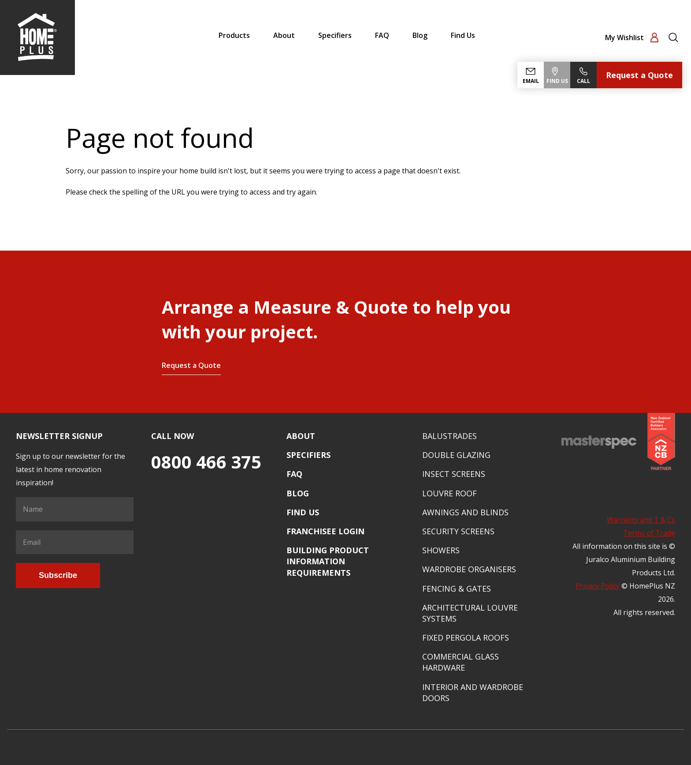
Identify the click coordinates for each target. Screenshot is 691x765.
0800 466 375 (206, 462)
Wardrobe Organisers (469, 569)
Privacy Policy (598, 586)
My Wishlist (625, 37)
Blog (419, 35)
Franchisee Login (325, 531)
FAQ (382, 35)
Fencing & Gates (456, 588)
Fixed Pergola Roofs (465, 637)
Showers (441, 550)
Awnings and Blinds (465, 512)
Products (234, 35)
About (284, 35)
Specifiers (335, 35)
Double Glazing (456, 455)
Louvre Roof (449, 493)
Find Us (463, 35)
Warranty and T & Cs (641, 520)
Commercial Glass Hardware (460, 662)
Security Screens (458, 531)
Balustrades (449, 436)
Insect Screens (453, 474)
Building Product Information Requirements (327, 561)
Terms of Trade (649, 533)
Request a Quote (639, 75)
